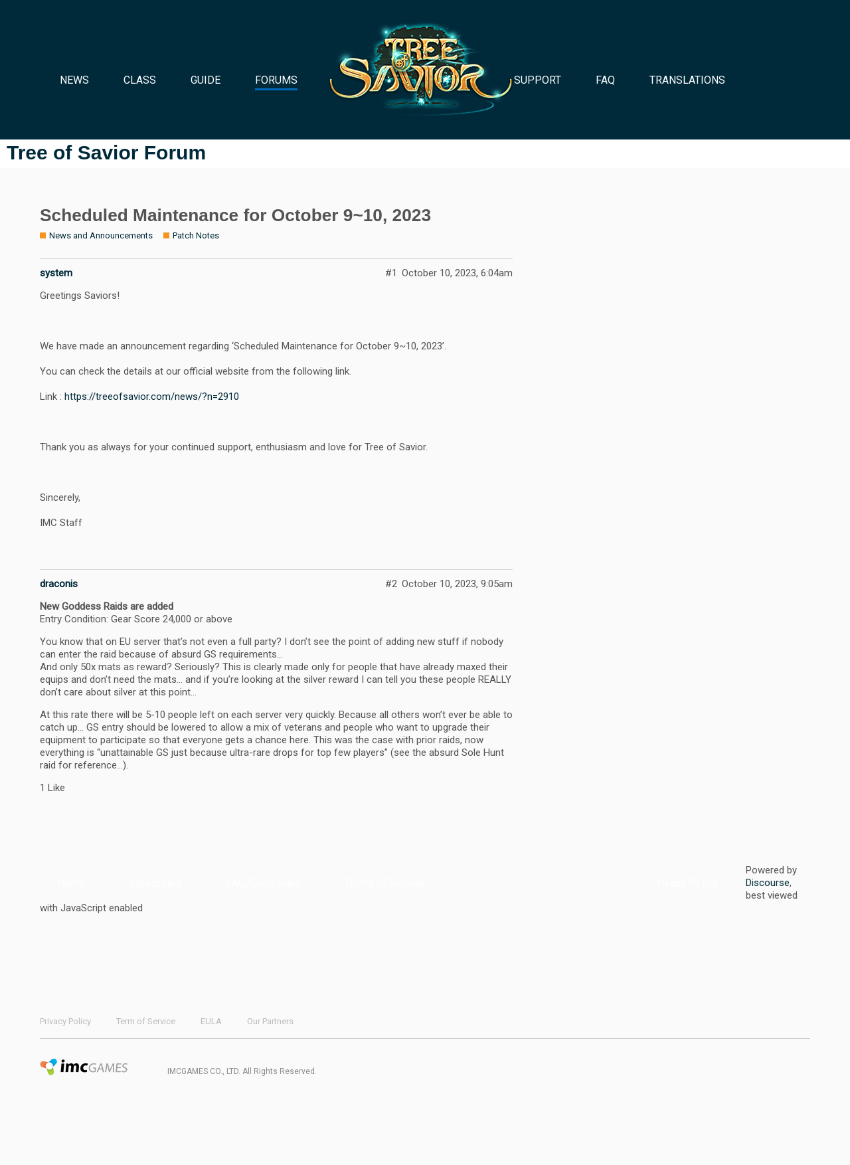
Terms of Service (384, 883)
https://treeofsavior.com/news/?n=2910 (151, 397)
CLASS (140, 80)
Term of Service (145, 1021)
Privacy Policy (684, 883)
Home (71, 883)
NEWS (74, 80)
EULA (211, 1021)
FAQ (605, 80)
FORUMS (276, 80)
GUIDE (205, 80)
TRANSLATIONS (687, 80)
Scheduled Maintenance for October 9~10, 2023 (235, 215)
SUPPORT (537, 80)
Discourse (768, 883)
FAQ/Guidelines (262, 883)
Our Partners (270, 1021)
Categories (155, 883)
